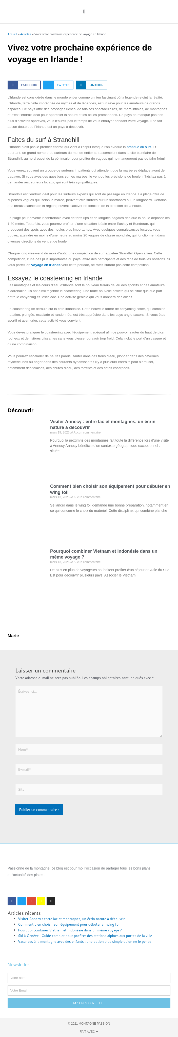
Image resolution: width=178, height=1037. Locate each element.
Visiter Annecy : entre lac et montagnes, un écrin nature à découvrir (71, 918)
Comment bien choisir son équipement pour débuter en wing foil (69, 924)
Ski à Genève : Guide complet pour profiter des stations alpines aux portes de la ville (85, 935)
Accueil (12, 34)
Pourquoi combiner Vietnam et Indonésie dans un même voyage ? (70, 930)
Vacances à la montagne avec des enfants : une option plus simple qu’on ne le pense (84, 941)
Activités (25, 34)
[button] (84, 12)
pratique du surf (139, 147)
